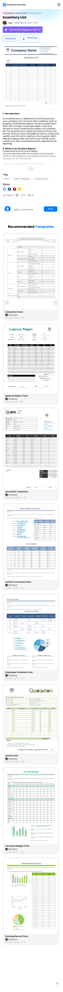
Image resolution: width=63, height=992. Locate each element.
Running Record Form (16, 936)
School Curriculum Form (18, 582)
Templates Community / (15, 13)
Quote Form (11, 755)
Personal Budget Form (17, 846)
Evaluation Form (14, 312)
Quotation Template (16, 491)
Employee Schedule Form (19, 672)
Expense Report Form (16, 396)
